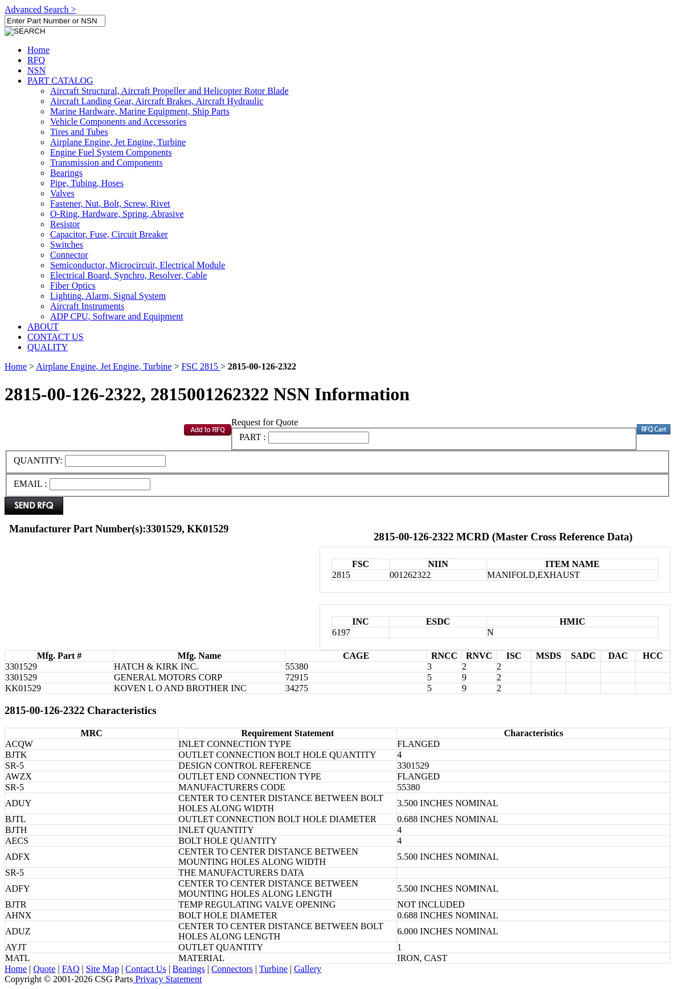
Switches (66, 244)
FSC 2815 (200, 366)
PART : (252, 437)
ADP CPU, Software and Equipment (116, 316)
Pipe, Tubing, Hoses (87, 183)
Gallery (307, 969)
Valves (62, 193)
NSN (36, 70)
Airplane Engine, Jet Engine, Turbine (118, 142)
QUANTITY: (39, 460)
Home (38, 50)
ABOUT (43, 326)
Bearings (66, 173)
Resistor (65, 224)
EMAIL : (30, 484)
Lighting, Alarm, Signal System (108, 296)
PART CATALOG (60, 80)
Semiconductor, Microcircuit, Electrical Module (137, 265)
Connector (69, 255)
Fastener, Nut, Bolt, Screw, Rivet (110, 203)
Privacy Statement (167, 979)
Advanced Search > (40, 9)
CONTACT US (55, 337)
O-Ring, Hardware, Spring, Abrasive (117, 214)
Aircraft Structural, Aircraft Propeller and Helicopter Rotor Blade (169, 91)
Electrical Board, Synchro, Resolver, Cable (128, 275)
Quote (44, 969)
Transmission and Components (106, 162)
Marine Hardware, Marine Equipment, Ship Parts (140, 111)
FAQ (71, 969)
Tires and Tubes (79, 132)
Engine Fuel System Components (111, 152)
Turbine (273, 969)
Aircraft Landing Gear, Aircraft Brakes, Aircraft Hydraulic (156, 101)
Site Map (102, 969)
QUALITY (47, 347)
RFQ (36, 60)
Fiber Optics (73, 285)
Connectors (232, 969)
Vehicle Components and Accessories (118, 121)
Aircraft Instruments (87, 306)
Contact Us (145, 969)
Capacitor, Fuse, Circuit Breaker (109, 234)
